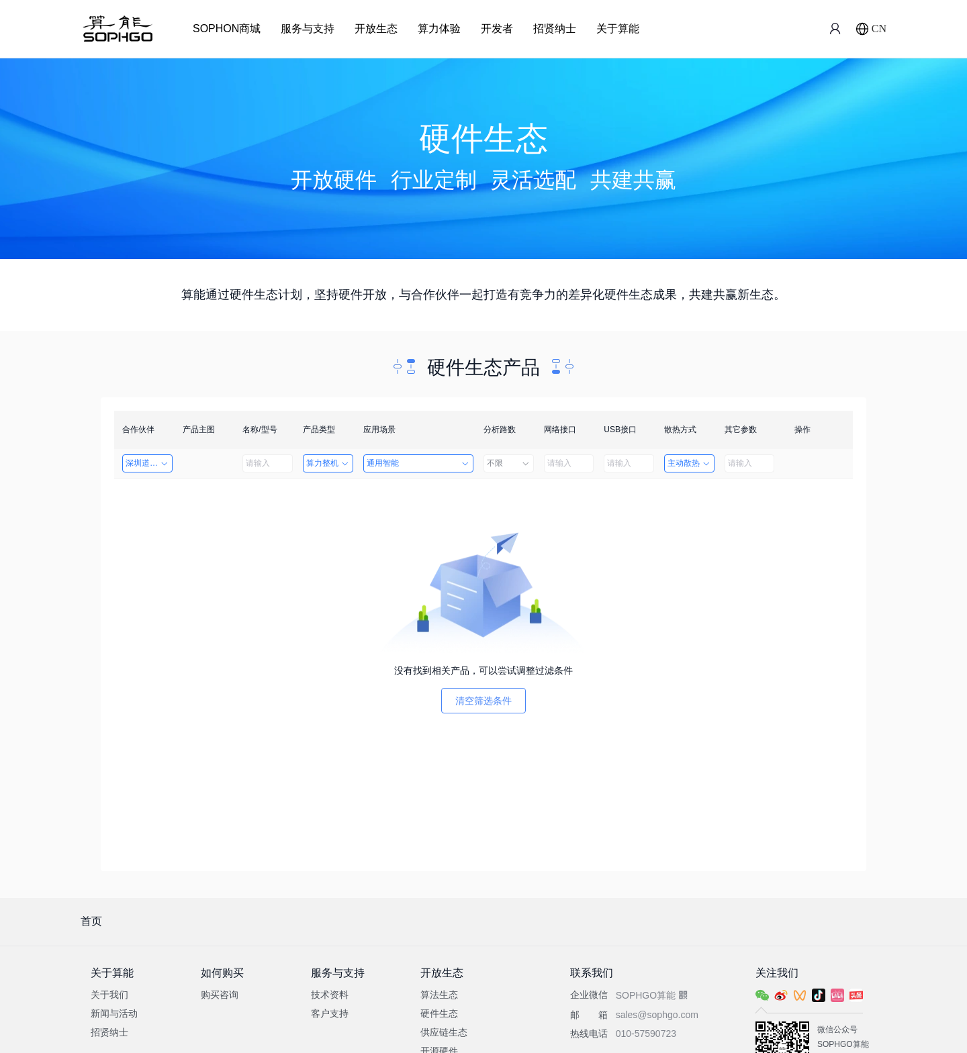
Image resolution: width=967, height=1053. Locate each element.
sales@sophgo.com (657, 1014)
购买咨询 (219, 994)
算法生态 (439, 994)
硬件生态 (439, 1013)
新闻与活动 (114, 1013)
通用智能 (418, 463)
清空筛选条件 (483, 700)
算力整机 (328, 463)
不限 (509, 463)
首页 (91, 921)
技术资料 (330, 994)
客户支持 (330, 1013)
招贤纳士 (554, 28)
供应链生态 (443, 1032)
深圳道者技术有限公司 (149, 463)
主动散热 (689, 463)
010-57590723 (646, 1033)
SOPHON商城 (227, 28)
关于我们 (109, 994)
